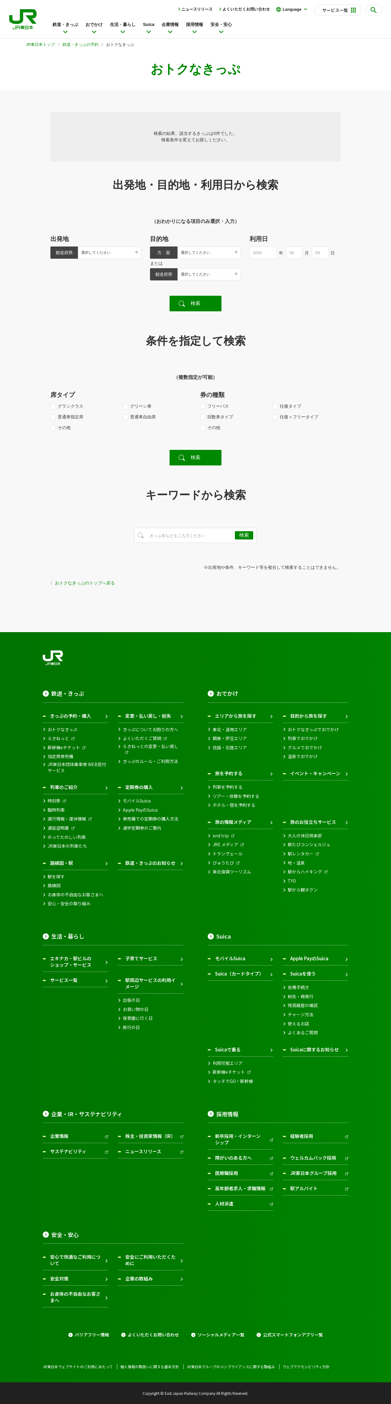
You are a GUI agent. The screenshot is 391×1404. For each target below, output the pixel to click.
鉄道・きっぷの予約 (80, 44)
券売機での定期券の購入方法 (150, 819)
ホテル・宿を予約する (234, 805)
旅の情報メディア (233, 822)
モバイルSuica (137, 801)
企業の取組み (139, 1278)
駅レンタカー (300, 854)
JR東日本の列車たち (67, 846)
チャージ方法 (300, 1014)
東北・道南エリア (230, 729)
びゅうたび (223, 863)
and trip (221, 836)
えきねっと (58, 738)
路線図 (54, 885)
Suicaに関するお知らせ (314, 1049)
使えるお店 (298, 1024)
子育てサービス (141, 958)
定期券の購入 (139, 787)
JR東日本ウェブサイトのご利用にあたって (78, 1366)
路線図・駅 (61, 863)
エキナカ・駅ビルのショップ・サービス (70, 961)
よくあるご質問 (303, 1032)
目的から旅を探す (308, 716)
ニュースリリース (197, 9)
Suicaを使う (303, 973)
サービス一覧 (64, 980)
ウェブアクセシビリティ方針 (306, 1366)
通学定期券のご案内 (142, 828)
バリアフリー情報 (92, 1335)
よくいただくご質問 (142, 738)
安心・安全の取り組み (69, 903)
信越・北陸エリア (230, 747)
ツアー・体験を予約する (236, 796)
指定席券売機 (60, 756)
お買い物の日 (135, 1009)
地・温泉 (296, 863)
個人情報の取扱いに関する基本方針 (149, 1366)
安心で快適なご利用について (75, 1260)
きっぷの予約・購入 (70, 716)
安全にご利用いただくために (150, 1260)
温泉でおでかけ (303, 756)
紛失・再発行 (300, 996)
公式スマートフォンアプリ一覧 (293, 1335)
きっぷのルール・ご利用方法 (150, 761)
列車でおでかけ (303, 738)
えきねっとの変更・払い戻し (150, 746)
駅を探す (56, 877)
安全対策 (59, 1278)
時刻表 (54, 801)
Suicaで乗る (228, 1049)
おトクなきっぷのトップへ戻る (85, 582)
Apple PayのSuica (140, 810)
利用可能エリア (228, 1063)
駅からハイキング (305, 872)
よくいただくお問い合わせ (246, 9)
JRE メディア (225, 844)
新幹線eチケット (64, 747)
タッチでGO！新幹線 (233, 1081)
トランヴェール (228, 854)
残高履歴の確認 (303, 1005)
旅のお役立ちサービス (313, 822)
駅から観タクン (303, 890)
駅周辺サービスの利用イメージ (150, 983)
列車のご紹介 (64, 787)
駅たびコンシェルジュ (309, 844)
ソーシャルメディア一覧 (221, 1335)
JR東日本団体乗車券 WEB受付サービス (77, 767)
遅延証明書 (58, 828)
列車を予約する (228, 787)
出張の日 (131, 1000)
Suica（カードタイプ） (239, 973)
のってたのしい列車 (67, 837)
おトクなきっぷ (62, 729)
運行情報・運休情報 (67, 819)
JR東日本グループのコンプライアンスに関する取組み (231, 1366)
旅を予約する (229, 773)
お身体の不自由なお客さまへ (75, 895)
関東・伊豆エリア (230, 738)
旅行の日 (131, 1027)
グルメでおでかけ (305, 747)
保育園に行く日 (138, 1018)
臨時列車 (56, 810)
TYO (292, 881)
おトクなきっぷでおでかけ (313, 729)
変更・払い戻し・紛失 (148, 716)
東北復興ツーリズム (232, 872)
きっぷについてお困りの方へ (150, 729)
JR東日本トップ (40, 44)
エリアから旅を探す (235, 716)
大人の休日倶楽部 (305, 836)
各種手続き (298, 987)
